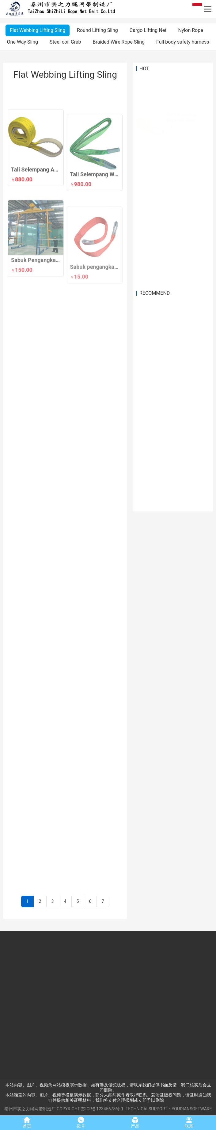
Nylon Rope (190, 30)
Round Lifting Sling (97, 30)
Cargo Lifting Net (148, 30)
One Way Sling (22, 42)
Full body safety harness (182, 42)
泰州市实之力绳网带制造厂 (30, 1108)
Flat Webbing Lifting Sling (37, 30)
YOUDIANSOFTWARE (192, 1108)
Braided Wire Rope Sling (119, 42)
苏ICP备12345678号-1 (102, 1108)
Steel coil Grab (65, 42)
